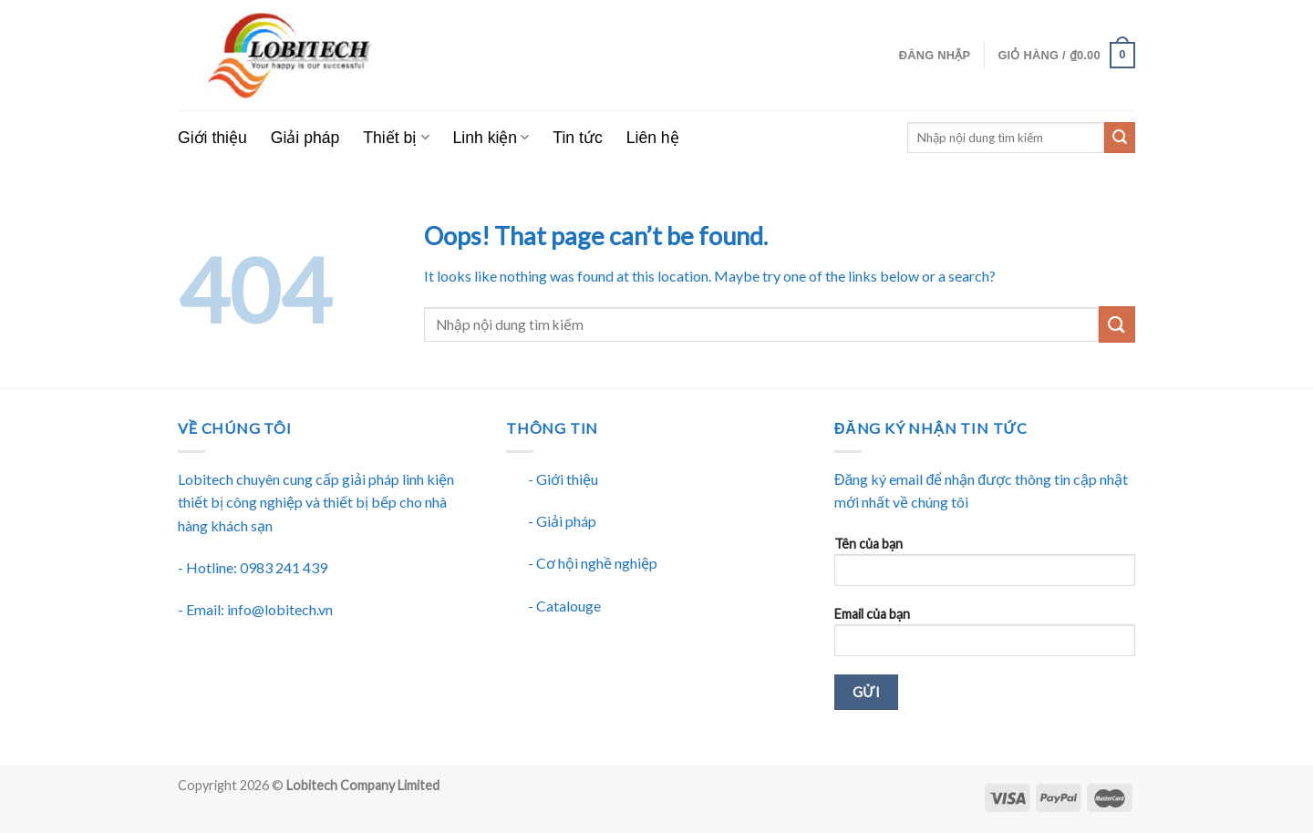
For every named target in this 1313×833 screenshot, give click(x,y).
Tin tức (577, 138)
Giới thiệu (212, 138)
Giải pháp (305, 138)
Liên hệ (652, 138)
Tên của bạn (984, 567)
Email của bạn (984, 637)
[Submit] (1117, 324)
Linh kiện (491, 138)
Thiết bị (396, 138)
